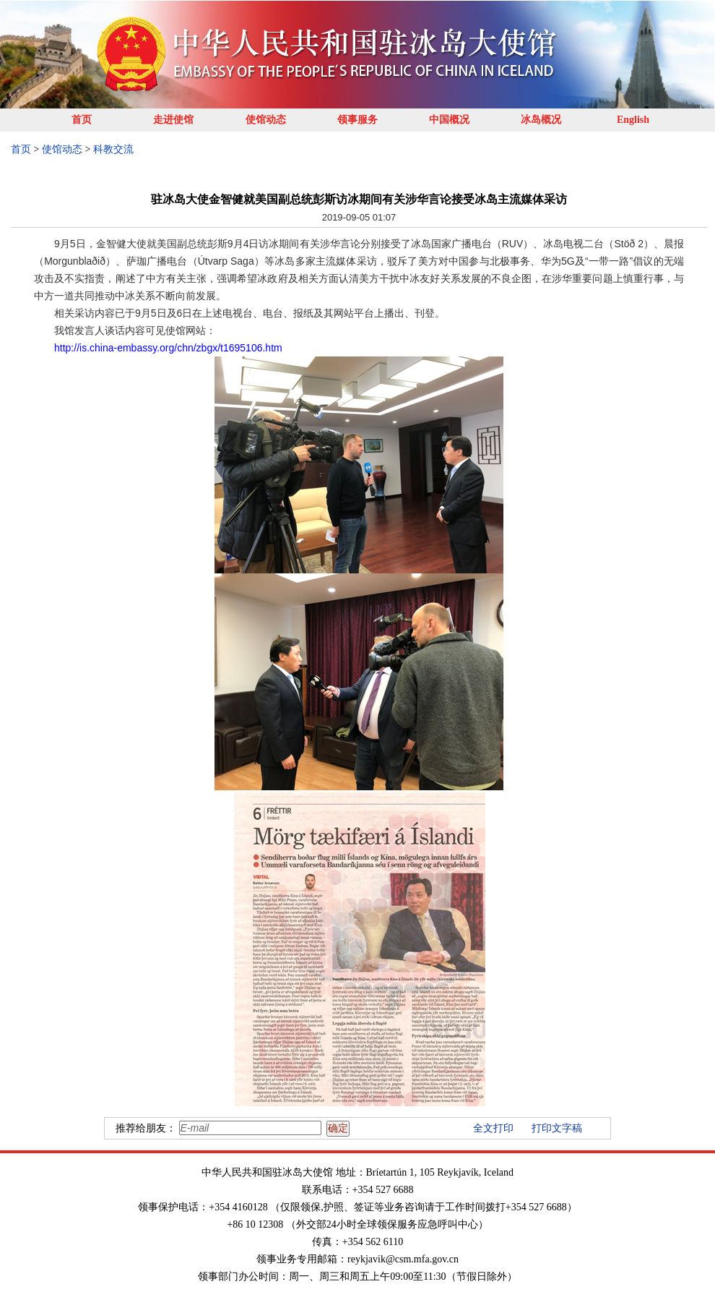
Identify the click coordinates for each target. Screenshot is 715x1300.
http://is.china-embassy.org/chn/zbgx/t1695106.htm (168, 348)
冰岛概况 (541, 119)
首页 (82, 119)
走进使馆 (173, 119)
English (633, 119)
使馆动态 (266, 119)
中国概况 (449, 119)
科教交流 (113, 149)
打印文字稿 (557, 1128)
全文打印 (493, 1128)
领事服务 (357, 119)
